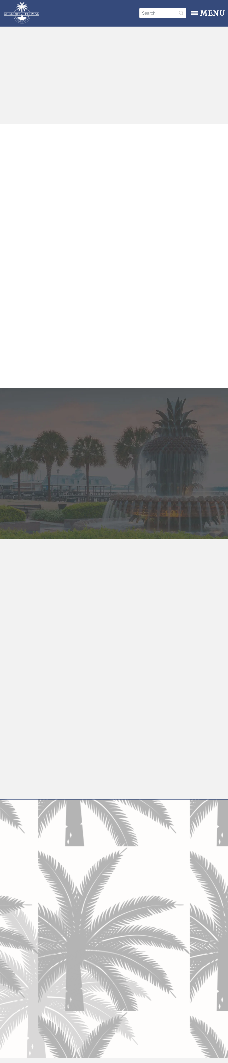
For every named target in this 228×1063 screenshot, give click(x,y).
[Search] (162, 13)
